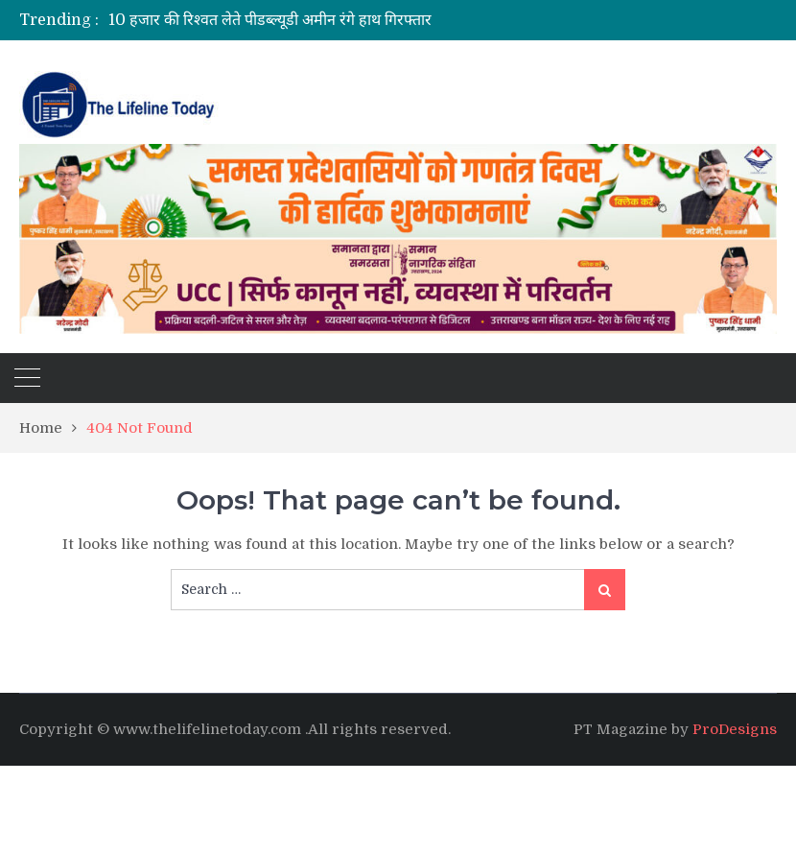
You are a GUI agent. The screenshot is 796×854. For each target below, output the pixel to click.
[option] (338, 20)
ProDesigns (734, 729)
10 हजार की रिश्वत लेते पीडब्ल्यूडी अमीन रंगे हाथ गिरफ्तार (270, 20)
